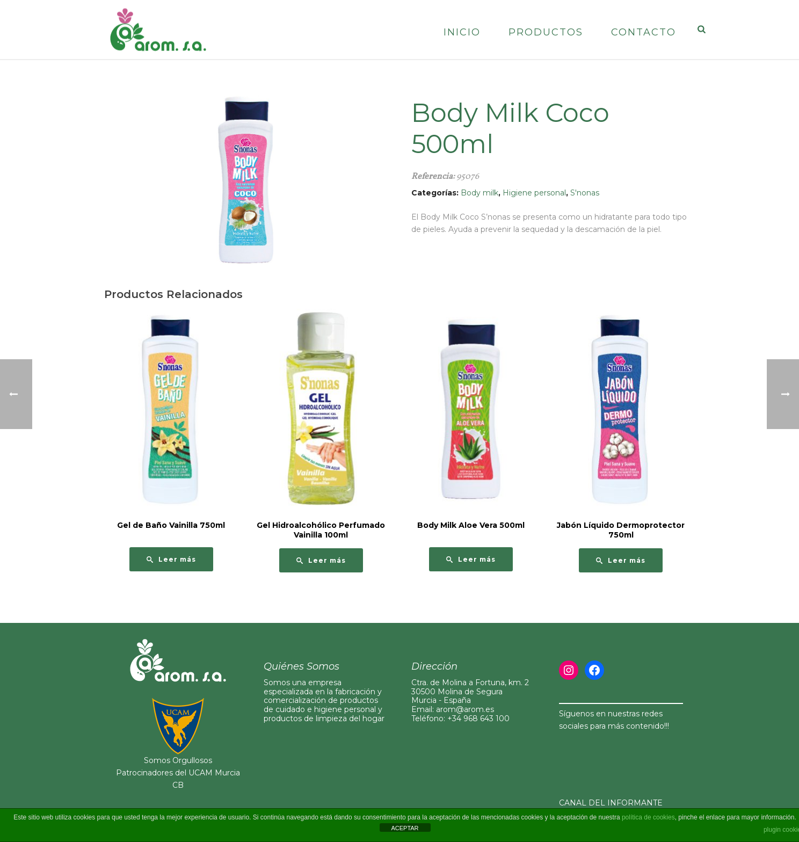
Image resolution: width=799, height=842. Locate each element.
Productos (546, 32)
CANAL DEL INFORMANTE (611, 803)
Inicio (462, 32)
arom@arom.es (465, 709)
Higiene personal (534, 193)
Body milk (479, 193)
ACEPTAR (404, 828)
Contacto (643, 32)
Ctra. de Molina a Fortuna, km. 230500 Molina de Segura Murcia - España (470, 692)
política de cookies (648, 817)
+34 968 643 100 (478, 718)
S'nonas (584, 193)
